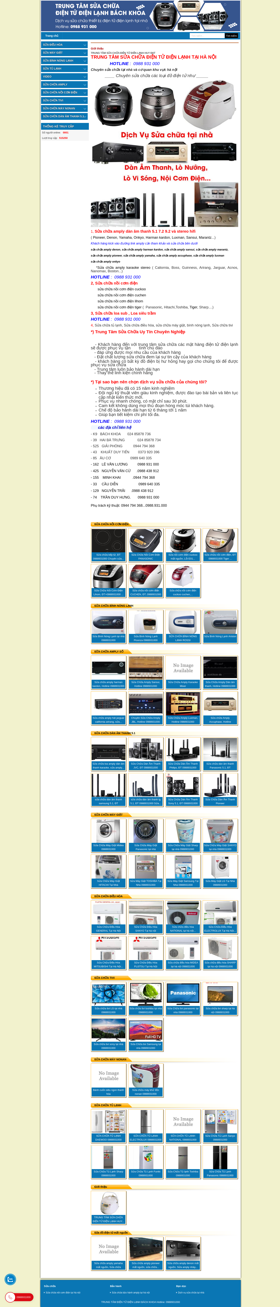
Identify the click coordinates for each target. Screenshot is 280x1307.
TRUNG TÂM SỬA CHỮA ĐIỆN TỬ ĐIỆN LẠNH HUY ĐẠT (123, 52)
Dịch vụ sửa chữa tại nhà (190, 1292)
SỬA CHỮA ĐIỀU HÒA (108, 896)
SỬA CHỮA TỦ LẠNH (107, 1105)
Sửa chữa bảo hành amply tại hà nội (130, 1292)
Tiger (193, 307)
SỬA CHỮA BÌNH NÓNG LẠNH (113, 605)
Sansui (191, 237)
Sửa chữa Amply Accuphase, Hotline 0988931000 (220, 721)
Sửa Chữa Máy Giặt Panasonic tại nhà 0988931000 (145, 849)
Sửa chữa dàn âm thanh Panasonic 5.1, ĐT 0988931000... (220, 767)
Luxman (178, 237)
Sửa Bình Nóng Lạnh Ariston (220, 636)
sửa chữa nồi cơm (112, 295)
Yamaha (125, 237)
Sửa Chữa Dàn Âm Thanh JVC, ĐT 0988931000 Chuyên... (145, 767)
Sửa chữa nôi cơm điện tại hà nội (62, 1292)
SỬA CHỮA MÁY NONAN (110, 1059)
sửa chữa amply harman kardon (142, 249)
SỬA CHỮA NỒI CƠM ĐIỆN (111, 524)
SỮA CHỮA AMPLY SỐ (108, 651)
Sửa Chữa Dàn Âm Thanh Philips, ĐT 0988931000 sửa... (183, 767)
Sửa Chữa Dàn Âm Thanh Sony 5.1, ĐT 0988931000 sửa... (183, 803)
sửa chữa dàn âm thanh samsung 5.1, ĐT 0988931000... (108, 803)
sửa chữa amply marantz (212, 249)
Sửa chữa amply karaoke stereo (123, 268)
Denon (112, 237)
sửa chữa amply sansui (179, 249)
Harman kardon (158, 237)
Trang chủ (51, 35)
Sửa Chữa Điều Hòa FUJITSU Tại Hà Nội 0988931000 (145, 966)
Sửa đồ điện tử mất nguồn (111, 1232)
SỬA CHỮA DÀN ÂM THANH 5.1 (114, 733)
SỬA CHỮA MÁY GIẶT (108, 814)
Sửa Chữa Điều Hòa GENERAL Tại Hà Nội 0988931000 (108, 930)
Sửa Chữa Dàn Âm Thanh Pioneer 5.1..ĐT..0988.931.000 (220, 803)
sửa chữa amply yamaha (139, 255)
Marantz (205, 237)
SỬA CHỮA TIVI (104, 977)
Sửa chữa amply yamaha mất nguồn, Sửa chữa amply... (108, 1267)
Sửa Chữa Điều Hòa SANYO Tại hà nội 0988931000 (145, 930)
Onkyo (139, 237)
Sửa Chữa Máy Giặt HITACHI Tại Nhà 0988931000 (108, 885)
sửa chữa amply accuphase (174, 255)
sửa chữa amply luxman (208, 255)
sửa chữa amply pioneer (106, 255)
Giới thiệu (100, 1186)
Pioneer (99, 237)
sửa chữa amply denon (105, 249)
